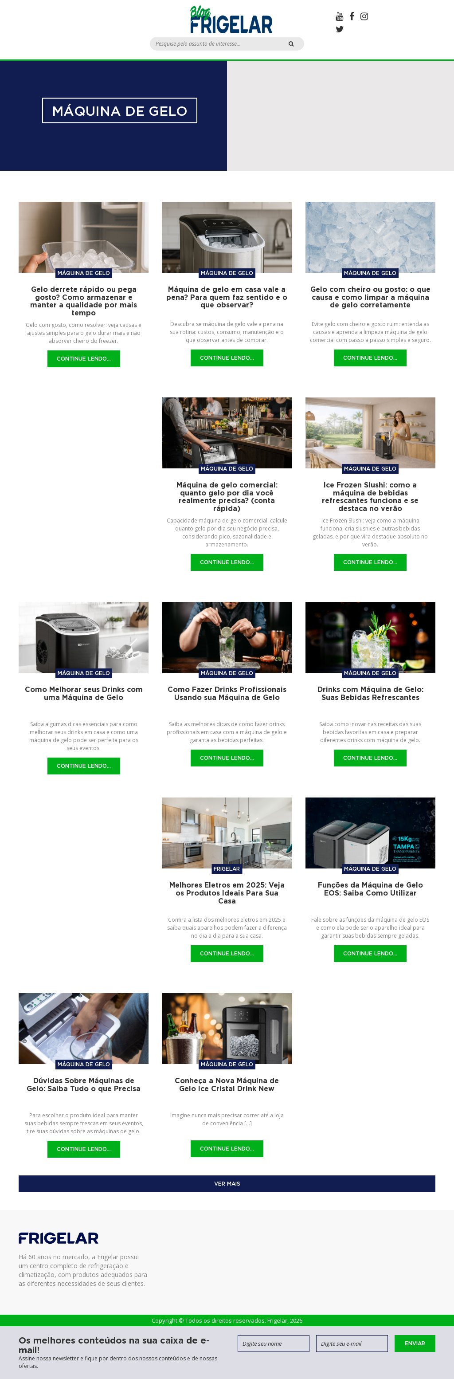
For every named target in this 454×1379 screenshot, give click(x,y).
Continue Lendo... (84, 358)
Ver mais (227, 1183)
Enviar (415, 1343)
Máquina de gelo (84, 273)
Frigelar (227, 869)
